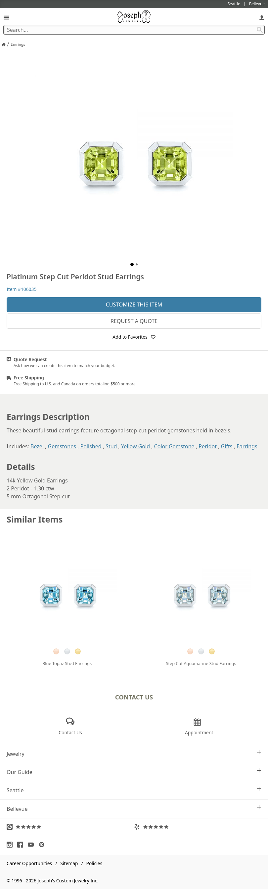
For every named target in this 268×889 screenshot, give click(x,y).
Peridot (208, 446)
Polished (90, 446)
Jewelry (134, 753)
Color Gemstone (174, 446)
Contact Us (134, 697)
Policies (94, 863)
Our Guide (134, 772)
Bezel (37, 446)
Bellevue (134, 808)
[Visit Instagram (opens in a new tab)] (11, 844)
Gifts (227, 446)
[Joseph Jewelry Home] (4, 44)
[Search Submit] (260, 30)
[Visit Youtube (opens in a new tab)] (32, 844)
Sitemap (69, 863)
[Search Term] (134, 30)
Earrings (247, 446)
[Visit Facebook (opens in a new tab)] (21, 844)
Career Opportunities (29, 863)
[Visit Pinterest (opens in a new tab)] (43, 844)
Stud (111, 446)
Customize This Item (134, 304)
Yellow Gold (135, 446)
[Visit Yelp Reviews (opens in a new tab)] (197, 827)
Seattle (134, 790)
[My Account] (262, 17)
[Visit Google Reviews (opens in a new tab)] (70, 827)
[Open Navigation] (6, 17)
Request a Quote (134, 321)
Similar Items (35, 519)
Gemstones (62, 446)
